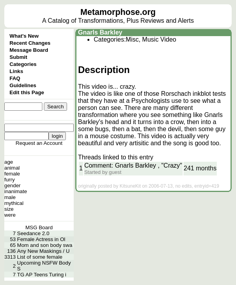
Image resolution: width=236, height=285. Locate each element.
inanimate (15, 191)
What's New (23, 36)
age (8, 162)
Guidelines (22, 85)
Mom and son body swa (45, 245)
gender (12, 185)
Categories (22, 64)
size (9, 209)
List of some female (40, 257)
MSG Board (39, 227)
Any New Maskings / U (43, 251)
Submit (18, 57)
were (10, 215)
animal (12, 168)
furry (9, 180)
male (10, 197)
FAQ (14, 78)
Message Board (28, 50)
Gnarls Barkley (100, 32)
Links (16, 71)
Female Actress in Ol (41, 239)
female (12, 174)
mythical (14, 203)
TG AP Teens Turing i (41, 275)
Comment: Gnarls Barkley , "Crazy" (133, 165)
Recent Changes (29, 43)
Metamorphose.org (118, 12)
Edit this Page (26, 92)
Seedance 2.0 (33, 233)
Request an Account (39, 143)
